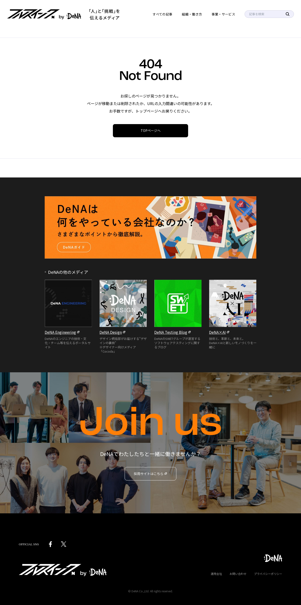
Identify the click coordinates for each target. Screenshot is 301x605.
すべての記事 (162, 14)
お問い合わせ (238, 574)
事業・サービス (223, 14)
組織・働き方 (192, 14)
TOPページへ (151, 130)
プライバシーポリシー (268, 574)
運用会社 (216, 574)
